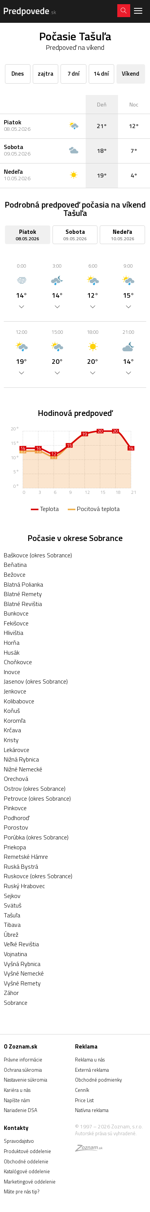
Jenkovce (15, 691)
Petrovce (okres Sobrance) (37, 798)
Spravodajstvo (19, 1141)
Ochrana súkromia (23, 1070)
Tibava (12, 924)
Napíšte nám (17, 1100)
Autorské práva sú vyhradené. (106, 1133)
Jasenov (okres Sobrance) (36, 681)
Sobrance (15, 1002)
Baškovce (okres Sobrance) (38, 555)
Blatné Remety (23, 593)
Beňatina (15, 564)
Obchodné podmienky (98, 1080)
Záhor (11, 992)
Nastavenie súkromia (25, 1080)
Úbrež (11, 934)
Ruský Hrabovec (24, 885)
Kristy (11, 739)
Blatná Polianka (23, 584)
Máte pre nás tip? (21, 1191)
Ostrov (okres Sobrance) (34, 788)
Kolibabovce (19, 701)
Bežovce (15, 574)
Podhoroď (16, 817)
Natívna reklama (92, 1110)
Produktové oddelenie (27, 1151)
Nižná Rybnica (21, 759)
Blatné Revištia (23, 603)
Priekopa (15, 847)
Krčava (12, 729)
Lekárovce (16, 749)
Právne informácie (23, 1059)
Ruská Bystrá (21, 866)
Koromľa (15, 720)
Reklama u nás (90, 1059)
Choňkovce (18, 661)
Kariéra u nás (17, 1090)
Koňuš (12, 710)
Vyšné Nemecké (24, 973)
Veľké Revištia (21, 944)
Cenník (82, 1090)
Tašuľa (12, 915)
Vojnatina (15, 953)
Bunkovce (16, 613)
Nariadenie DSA (20, 1110)
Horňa (11, 642)
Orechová (16, 778)
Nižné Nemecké (23, 769)
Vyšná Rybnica (22, 963)
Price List (84, 1100)
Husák (11, 652)
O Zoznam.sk (20, 1046)
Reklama (86, 1046)
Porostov (16, 827)
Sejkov (12, 895)
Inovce (12, 671)
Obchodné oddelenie (26, 1161)
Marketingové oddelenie (30, 1181)
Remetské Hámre (26, 856)
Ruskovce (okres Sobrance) (38, 875)
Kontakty (16, 1127)
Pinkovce (15, 807)
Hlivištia (13, 632)
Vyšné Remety (22, 983)
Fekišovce (16, 623)
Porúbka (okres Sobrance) (36, 837)
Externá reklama (92, 1070)
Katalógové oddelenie (27, 1171)
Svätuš (12, 905)
